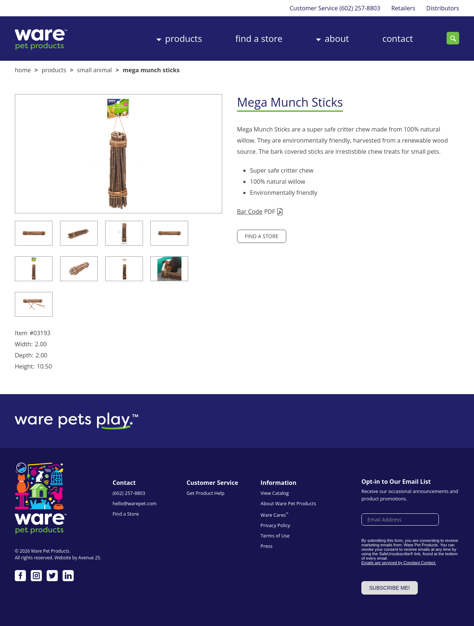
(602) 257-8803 (359, 8)
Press (267, 546)
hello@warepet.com (135, 503)
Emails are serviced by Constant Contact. (398, 562)
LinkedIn (68, 575)
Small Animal (94, 70)
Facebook (20, 575)
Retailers (403, 8)
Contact (397, 38)
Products (183, 38)
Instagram (36, 575)
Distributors (442, 8)
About (337, 38)
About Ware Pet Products (288, 503)
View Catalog (275, 493)
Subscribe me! (389, 588)
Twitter (52, 575)
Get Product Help (205, 493)
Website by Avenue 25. (77, 558)
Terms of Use (275, 535)
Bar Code (249, 211)
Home (23, 70)
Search (453, 38)
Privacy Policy (275, 525)
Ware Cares (274, 514)
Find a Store (259, 38)
